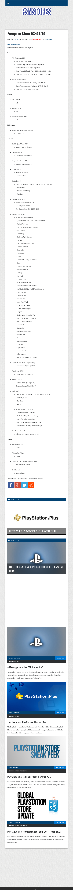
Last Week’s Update (13, 44)
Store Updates (23, 771)
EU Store (49, 39)
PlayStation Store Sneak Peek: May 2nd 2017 (29, 776)
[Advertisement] (36, 24)
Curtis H (11, 822)
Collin (11, 713)
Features (17, 661)
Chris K (16, 39)
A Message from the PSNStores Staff (25, 667)
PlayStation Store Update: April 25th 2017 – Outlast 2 (34, 831)
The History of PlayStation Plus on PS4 (26, 722)
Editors (11, 658)
